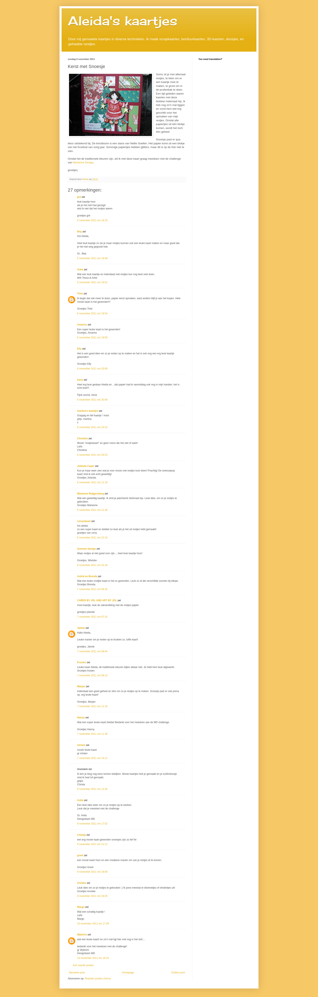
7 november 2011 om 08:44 (92, 651)
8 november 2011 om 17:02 (92, 823)
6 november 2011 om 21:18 (92, 482)
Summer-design (86, 548)
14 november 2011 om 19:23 (93, 958)
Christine (82, 438)
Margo (81, 907)
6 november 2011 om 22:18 (92, 565)
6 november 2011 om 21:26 (92, 510)
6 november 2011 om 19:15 (92, 220)
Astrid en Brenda (87, 576)
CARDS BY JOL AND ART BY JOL (97, 600)
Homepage (128, 972)
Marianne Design (83, 162)
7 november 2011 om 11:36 (92, 733)
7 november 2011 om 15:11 (92, 758)
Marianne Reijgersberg (90, 493)
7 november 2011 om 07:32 (92, 616)
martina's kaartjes (87, 410)
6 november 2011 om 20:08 (92, 368)
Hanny (81, 717)
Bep (79, 231)
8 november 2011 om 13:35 (92, 789)
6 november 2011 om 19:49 (92, 258)
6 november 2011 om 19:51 (92, 282)
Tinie (80, 293)
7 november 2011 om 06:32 (92, 589)
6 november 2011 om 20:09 (92, 399)
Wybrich (82, 934)
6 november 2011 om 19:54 (92, 313)
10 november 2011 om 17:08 (93, 923)
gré (79, 197)
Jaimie (81, 628)
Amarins (82, 324)
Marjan (81, 686)
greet (80, 855)
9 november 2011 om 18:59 (92, 871)
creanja (81, 834)
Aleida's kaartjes (122, 20)
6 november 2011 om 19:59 (92, 337)
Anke (80, 269)
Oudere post (178, 972)
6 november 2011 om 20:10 (92, 427)
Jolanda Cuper (85, 466)
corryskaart (84, 521)
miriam (81, 745)
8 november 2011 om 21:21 (92, 844)
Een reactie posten (83, 965)
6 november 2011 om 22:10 (92, 537)
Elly (79, 348)
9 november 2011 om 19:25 (92, 896)
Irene (80, 379)
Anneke (81, 883)
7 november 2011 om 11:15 (92, 706)
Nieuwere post (77, 972)
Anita (80, 800)
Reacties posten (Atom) (98, 978)
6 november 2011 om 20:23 (92, 454)
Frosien (81, 662)
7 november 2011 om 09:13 (92, 675)
